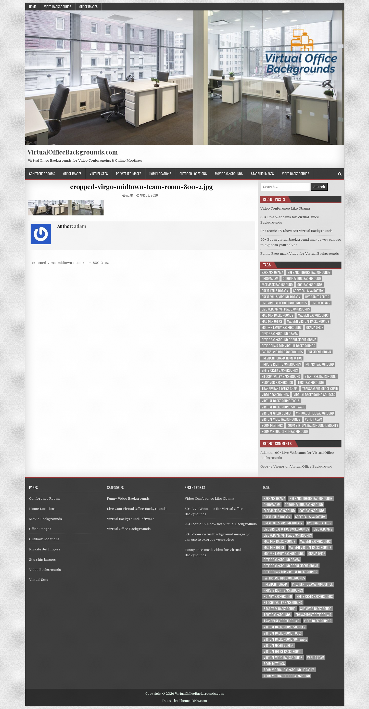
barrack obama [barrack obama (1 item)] (272, 272)
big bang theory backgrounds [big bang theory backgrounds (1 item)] (309, 272)
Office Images (88, 6)
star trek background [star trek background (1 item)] (321, 376)
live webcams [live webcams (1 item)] (321, 303)
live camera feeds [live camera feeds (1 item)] (317, 296)
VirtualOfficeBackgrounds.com (73, 152)
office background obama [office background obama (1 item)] (280, 333)
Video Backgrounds (57, 6)
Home (32, 6)
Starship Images (262, 173)
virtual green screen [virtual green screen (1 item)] (276, 413)
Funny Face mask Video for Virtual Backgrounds (299, 253)
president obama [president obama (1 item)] (319, 352)
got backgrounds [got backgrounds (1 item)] (310, 284)
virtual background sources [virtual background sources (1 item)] (314, 394)
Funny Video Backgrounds (128, 498)
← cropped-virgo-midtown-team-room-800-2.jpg (68, 263)
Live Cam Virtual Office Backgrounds (137, 509)
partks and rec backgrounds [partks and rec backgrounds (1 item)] (282, 352)
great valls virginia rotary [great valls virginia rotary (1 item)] (281, 296)
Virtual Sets (99, 173)
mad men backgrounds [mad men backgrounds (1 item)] (277, 315)
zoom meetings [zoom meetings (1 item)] (272, 425)
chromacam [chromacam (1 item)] (270, 278)
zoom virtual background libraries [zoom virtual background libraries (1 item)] (312, 425)
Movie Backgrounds (229, 173)
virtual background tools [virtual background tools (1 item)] (281, 400)
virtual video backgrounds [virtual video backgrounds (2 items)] (281, 419)
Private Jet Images (128, 173)
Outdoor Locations (193, 173)
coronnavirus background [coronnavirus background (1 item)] (302, 278)
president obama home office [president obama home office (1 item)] (282, 358)
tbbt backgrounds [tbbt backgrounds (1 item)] (311, 382)
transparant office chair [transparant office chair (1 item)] (280, 388)
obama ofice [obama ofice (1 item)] (314, 327)
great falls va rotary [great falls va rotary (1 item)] (308, 290)
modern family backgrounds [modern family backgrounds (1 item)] (282, 327)
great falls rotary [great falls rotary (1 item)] (275, 290)
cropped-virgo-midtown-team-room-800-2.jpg (141, 186)
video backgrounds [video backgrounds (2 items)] (275, 394)
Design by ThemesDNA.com (184, 701)
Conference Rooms (42, 173)
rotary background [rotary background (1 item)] (320, 364)
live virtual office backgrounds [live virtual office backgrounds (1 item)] (284, 303)
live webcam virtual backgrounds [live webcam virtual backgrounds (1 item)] (286, 309)
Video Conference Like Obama (285, 208)
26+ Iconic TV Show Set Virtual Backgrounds (296, 231)
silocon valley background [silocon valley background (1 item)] (281, 376)
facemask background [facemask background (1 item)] (277, 284)
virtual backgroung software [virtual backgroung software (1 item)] (283, 407)
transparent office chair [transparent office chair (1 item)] (320, 388)
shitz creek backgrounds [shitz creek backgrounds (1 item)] (280, 370)
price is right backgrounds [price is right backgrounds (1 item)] (281, 364)
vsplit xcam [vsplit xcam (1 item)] (313, 419)
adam (129, 195)
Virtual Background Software (131, 519)
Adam (265, 453)
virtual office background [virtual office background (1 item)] (315, 413)
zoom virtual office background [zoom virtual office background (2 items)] (285, 431)
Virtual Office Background (311, 466)
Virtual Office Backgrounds (129, 529)
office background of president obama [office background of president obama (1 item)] (289, 339)
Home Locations (160, 173)
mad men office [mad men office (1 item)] (272, 321)
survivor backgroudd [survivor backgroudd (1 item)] (277, 382)
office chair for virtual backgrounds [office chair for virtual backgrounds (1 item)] (288, 345)
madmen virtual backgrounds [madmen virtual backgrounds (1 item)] (308, 321)
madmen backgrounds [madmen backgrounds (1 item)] (313, 315)
